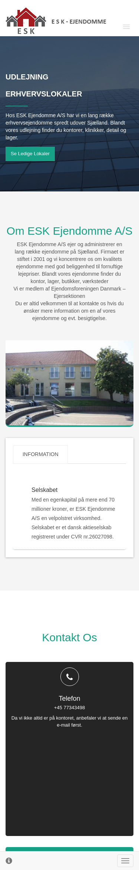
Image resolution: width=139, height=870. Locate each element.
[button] (116, 26)
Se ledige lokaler (30, 153)
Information (41, 455)
